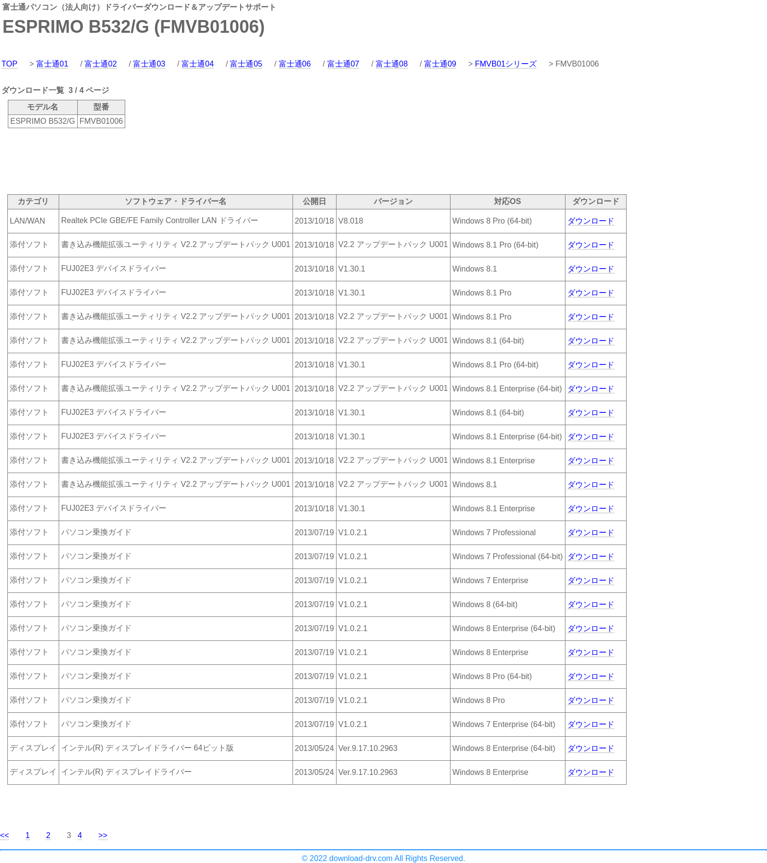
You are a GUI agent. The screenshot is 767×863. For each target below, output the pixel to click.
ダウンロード (590, 221)
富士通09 (440, 64)
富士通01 (52, 64)
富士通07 (343, 64)
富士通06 (295, 64)
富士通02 (101, 64)
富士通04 (197, 64)
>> (103, 835)
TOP (9, 64)
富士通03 (149, 64)
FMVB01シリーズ (506, 64)
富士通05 (246, 64)
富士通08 (392, 64)
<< (4, 835)
